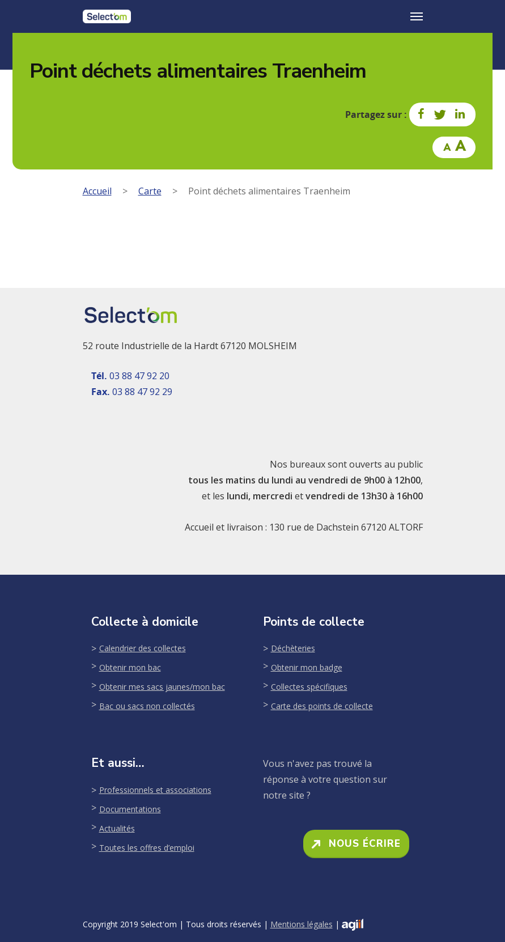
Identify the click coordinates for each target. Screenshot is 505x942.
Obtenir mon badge (306, 667)
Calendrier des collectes (142, 648)
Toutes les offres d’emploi (146, 847)
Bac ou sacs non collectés (147, 706)
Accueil (97, 191)
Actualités (117, 828)
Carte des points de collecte (322, 706)
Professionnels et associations (155, 789)
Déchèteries (293, 648)
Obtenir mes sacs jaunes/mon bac (162, 686)
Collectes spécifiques (309, 686)
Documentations (130, 809)
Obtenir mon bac (130, 667)
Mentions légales (301, 924)
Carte (150, 191)
